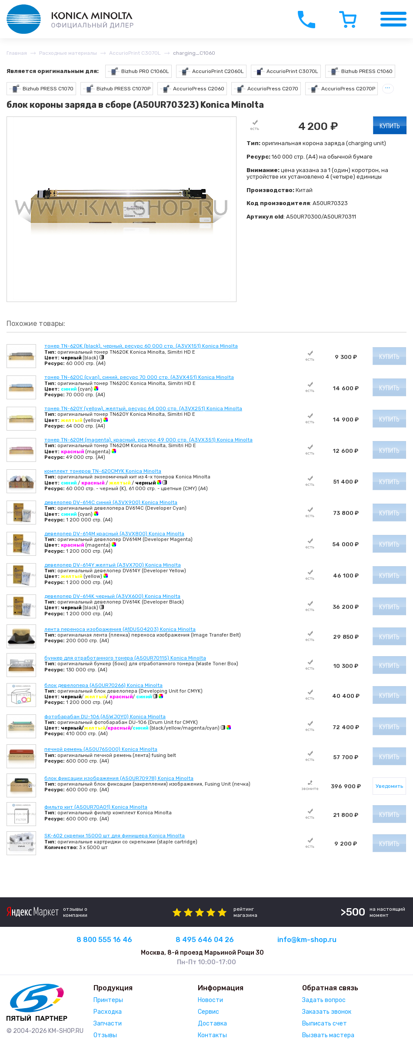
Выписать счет (324, 1023)
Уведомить (389, 786)
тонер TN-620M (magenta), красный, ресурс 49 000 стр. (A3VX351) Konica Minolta (148, 440)
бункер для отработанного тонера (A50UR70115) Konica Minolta (125, 658)
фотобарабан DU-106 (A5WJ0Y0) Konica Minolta (105, 717)
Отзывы (105, 1035)
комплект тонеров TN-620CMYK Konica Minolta (102, 471)
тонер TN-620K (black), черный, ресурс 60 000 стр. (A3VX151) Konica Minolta (141, 346)
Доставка (212, 1023)
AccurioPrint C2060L (211, 71)
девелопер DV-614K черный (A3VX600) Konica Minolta (112, 596)
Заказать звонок (326, 1011)
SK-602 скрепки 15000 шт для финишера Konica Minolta (114, 836)
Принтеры (108, 1000)
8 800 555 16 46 (104, 940)
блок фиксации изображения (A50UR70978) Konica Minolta (118, 778)
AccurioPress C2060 (192, 88)
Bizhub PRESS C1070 (41, 88)
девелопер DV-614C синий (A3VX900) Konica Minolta (110, 502)
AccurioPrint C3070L (286, 71)
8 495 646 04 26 (205, 940)
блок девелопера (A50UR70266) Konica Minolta (103, 685)
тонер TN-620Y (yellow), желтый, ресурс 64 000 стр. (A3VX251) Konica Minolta (143, 408)
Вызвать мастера (328, 1035)
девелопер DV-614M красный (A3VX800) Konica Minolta (114, 534)
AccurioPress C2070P (341, 88)
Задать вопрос (324, 1000)
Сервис (208, 1011)
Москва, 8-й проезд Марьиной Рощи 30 (202, 952)
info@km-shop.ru (306, 940)
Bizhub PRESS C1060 (360, 71)
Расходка (107, 1011)
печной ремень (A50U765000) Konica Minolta (100, 749)
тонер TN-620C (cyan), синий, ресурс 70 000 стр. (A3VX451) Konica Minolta (139, 377)
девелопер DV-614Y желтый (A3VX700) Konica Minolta (112, 565)
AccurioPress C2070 (266, 88)
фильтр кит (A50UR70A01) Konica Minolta (95, 807)
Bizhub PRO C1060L (138, 71)
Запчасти (107, 1023)
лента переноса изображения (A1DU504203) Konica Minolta (120, 629)
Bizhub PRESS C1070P (116, 88)
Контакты (212, 1035)
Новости (210, 1000)
